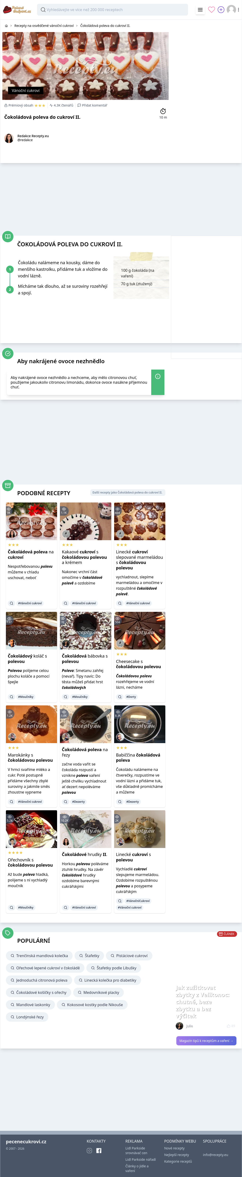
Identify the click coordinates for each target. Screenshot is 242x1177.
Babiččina (138, 757)
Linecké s (133, 857)
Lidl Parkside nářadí (140, 1159)
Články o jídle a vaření (137, 1168)
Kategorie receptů (178, 1161)
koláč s (27, 658)
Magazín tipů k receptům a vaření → (206, 1041)
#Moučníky (25, 697)
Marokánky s (30, 757)
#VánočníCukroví (138, 901)
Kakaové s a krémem (84, 557)
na (31, 554)
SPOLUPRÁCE (214, 1141)
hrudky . (84, 854)
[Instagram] (89, 1150)
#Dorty (131, 697)
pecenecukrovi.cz (26, 1141)
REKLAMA (133, 1141)
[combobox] (112, 10)
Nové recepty (174, 1148)
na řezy (85, 752)
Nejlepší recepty (176, 1154)
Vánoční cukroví (26, 90)
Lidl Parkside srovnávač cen (136, 1150)
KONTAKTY (96, 1141)
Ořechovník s (30, 862)
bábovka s (85, 658)
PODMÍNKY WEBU (180, 1141)
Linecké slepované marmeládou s (139, 560)
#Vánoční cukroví (30, 603)
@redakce (25, 140)
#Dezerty (78, 802)
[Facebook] (99, 1150)
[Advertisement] (206, 49)
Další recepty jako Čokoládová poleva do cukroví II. (127, 492)
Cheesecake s (138, 664)
